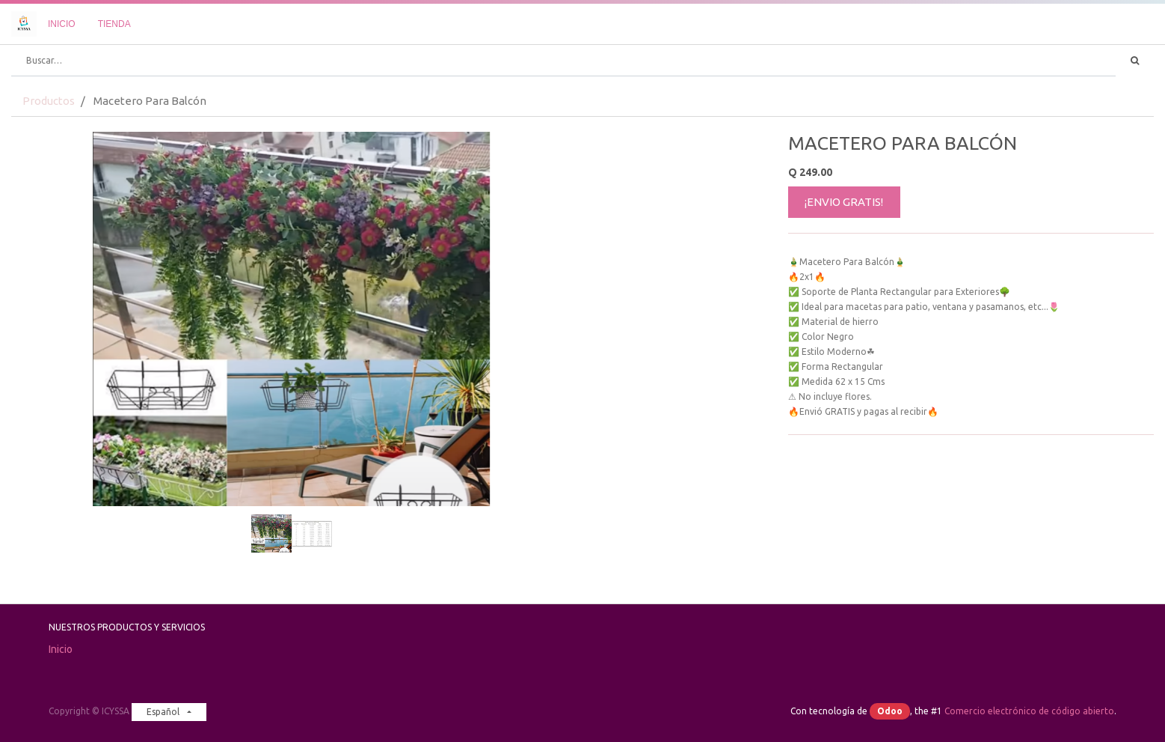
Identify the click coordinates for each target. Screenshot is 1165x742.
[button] (53, 281)
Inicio (61, 649)
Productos (48, 100)
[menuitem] (62, 24)
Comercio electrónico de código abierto (1029, 711)
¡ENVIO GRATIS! (844, 201)
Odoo (890, 711)
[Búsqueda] (1135, 60)
